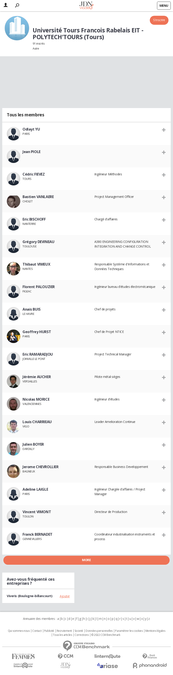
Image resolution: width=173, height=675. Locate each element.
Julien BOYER (33, 444)
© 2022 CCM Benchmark (105, 635)
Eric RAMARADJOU (38, 354)
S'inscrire (159, 20)
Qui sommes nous (19, 630)
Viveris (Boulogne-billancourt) (29, 596)
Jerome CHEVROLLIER (40, 466)
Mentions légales (155, 630)
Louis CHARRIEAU (37, 421)
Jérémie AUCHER (37, 376)
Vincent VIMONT (37, 511)
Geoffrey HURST (37, 331)
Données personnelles (99, 630)
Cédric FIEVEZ (34, 174)
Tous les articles (62, 635)
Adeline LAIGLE (35, 489)
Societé (79, 630)
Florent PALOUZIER (39, 286)
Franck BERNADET (37, 534)
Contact (36, 630)
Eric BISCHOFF (34, 219)
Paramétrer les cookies (129, 630)
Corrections (82, 635)
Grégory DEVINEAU (38, 241)
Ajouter (65, 596)
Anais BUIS (32, 309)
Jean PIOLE (32, 151)
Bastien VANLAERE (38, 196)
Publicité (49, 630)
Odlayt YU (31, 129)
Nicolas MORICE (36, 399)
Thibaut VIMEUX (36, 264)
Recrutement (64, 630)
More (86, 560)
